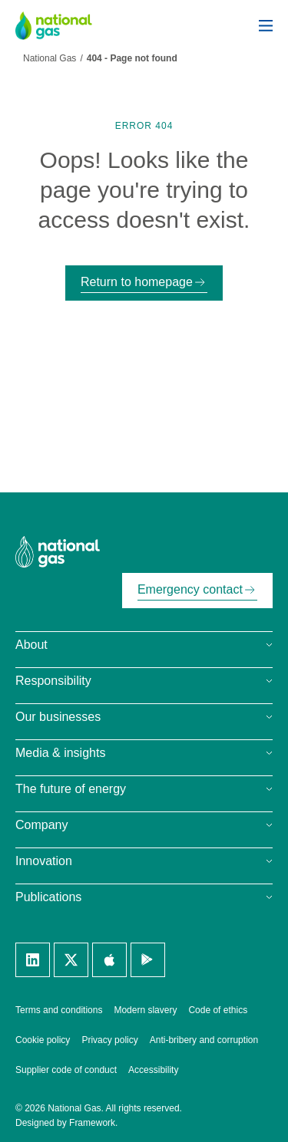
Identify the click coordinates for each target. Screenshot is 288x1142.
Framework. (93, 1122)
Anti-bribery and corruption (204, 1040)
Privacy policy (109, 1040)
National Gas (49, 58)
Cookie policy (42, 1040)
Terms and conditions (58, 1010)
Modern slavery (145, 1010)
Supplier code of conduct (66, 1070)
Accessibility (153, 1070)
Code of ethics (217, 1010)
